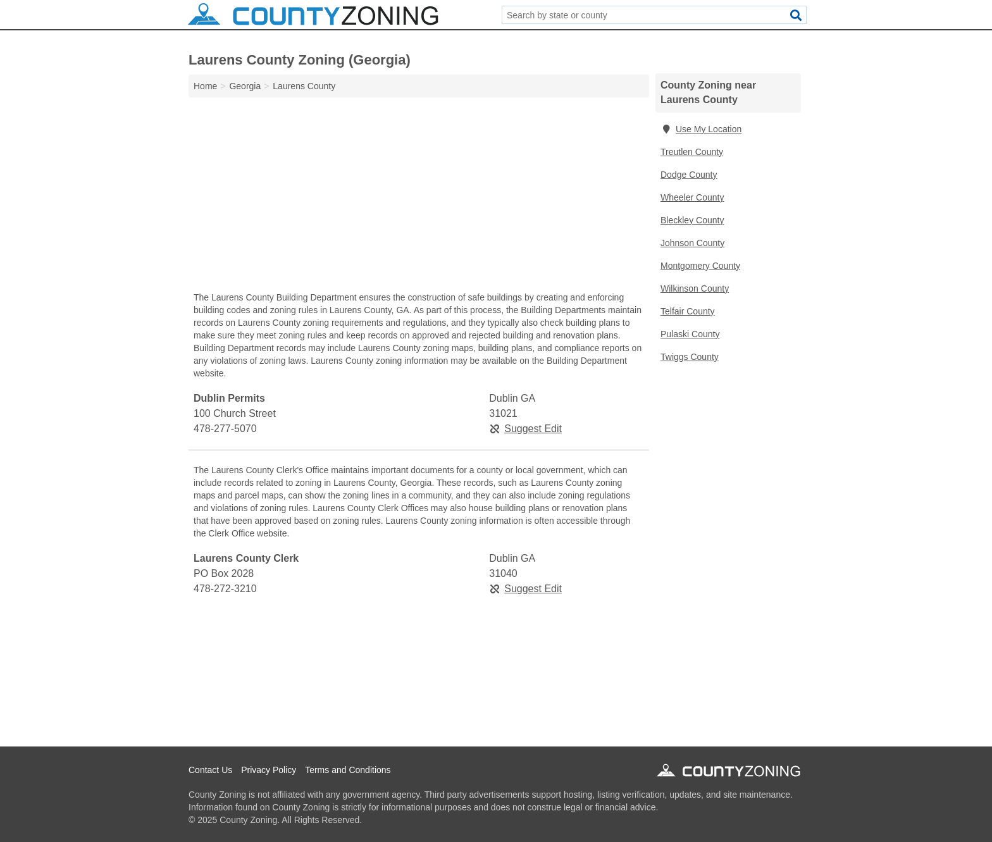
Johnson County (692, 243)
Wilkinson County (694, 288)
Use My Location (700, 129)
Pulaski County (689, 334)
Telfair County (687, 311)
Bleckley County (692, 220)
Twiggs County (689, 357)
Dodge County (688, 175)
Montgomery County (700, 266)
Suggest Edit (525, 428)
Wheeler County (692, 197)
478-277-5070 (225, 428)
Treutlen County (691, 152)
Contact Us (210, 770)
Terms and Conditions (347, 770)
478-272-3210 (225, 588)
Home (205, 86)
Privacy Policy (268, 770)
